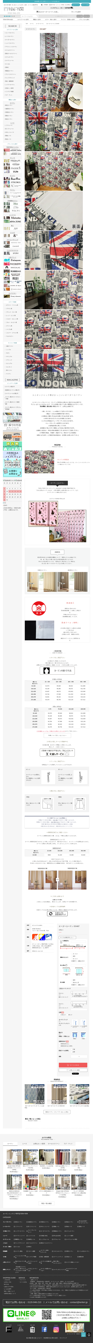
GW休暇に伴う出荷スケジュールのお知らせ (46, 1)
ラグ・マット (8, 95)
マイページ (23, 1279)
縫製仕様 (81, 1256)
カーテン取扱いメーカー (72, 1262)
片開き (83, 1035)
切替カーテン (69, 1251)
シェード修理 (69, 1235)
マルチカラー (9, 336)
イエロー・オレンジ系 (12, 319)
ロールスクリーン (10, 50)
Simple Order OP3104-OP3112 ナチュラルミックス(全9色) (63, 1193)
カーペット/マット (58, 1256)
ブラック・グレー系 (11, 312)
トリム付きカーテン (84, 1251)
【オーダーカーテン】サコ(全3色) (79, 1106)
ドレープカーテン (10, 33)
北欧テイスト (9, 346)
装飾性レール (31, 1239)
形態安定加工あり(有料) (65, 1046)
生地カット (69, 1256)
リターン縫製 (31, 1251)
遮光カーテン (8, 105)
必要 (73, 1052)
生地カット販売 (9, 88)
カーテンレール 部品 (71, 1239)
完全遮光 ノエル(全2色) (46, 1166)
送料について (34, 1279)
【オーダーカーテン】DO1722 (56, 1106)
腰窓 (73, 980)
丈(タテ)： (61, 1004)
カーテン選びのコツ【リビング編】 (13, 397)
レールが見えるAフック (75, 1023)
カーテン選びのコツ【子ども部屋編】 (13, 408)
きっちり (74, 954)
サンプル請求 (76, 12)
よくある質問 (7, 1289)
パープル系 (9, 329)
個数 (60, 1056)
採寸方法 (6, 1284)
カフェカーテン (9, 57)
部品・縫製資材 (9, 81)
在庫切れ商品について (10, 1293)
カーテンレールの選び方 (11, 393)
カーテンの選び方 (10, 386)
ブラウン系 (9, 308)
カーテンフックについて (64, 1023)
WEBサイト (79, 1334)
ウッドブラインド (10, 77)
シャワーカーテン (10, 84)
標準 (73, 956)
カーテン (32, 23)
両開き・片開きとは (64, 1035)
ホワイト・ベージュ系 (12, 305)
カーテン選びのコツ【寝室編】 (12, 403)
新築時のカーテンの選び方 (12, 390)
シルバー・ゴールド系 (12, 332)
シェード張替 (79, 16)
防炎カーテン (8, 119)
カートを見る (23, 1282)
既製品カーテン (9, 71)
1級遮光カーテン (9, 108)
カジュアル (9, 363)
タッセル (7, 64)
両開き (75, 1035)
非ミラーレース (9, 128)
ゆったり (74, 959)
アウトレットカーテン (11, 46)
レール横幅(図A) (64, 942)
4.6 (13, 16)
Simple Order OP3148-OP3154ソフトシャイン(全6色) (14, 1167)
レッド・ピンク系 (11, 315)
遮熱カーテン (8, 115)
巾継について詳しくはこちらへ (57, 735)
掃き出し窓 (75, 983)
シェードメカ (31, 1235)
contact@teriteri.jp (79, 1302)
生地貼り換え (44, 1235)
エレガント (9, 367)
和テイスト (9, 370)
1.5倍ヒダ (62, 1015)
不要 (73, 1049)
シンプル (8, 349)
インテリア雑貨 (9, 91)
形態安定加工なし (64, 1044)
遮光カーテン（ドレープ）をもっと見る (57, 1112)
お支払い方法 (7, 1282)
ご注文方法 (7, 1279)
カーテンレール (9, 60)
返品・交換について (9, 1291)
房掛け (7, 67)
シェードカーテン (10, 43)
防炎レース (8, 139)
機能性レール (18, 1239)
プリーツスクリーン (10, 74)
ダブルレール (86, 16)
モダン (8, 353)
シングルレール (45, 1239)
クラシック (9, 360)
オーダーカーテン (40, 23)
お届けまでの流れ (9, 1286)
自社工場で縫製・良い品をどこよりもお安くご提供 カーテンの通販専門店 (21, 4)
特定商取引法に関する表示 (51, 1338)
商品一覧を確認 (46, 1203)
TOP (27, 23)
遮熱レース (8, 135)
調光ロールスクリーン (11, 53)
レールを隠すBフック (83, 1023)
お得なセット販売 (39, 1143)
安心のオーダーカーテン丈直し (48, 12)
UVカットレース (9, 132)
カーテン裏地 (18, 1251)
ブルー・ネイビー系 (11, 322)
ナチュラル (9, 356)
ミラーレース (8, 125)
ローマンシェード (20, 1235)
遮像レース (56, 1226)
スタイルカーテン (58, 1251)
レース (25, 1143)
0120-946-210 (34, 1302)
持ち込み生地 (56, 1235)
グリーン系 (9, 326)
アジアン (8, 373)
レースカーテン (9, 36)
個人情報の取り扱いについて (34, 1338)
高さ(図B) (63, 965)
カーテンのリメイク (58, 1269)
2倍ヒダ (69, 1015)
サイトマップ (63, 1338)
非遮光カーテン (9, 112)
